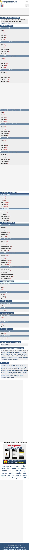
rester (8, 355)
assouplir (24, 367)
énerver (20, 357)
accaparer (19, 373)
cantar (19, 470)
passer (14, 350)
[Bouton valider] (27, 6)
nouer (8, 377)
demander (24, 354)
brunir (14, 373)
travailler (19, 350)
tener (12, 466)
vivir (13, 475)
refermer (14, 370)
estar (23, 478)
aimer (6, 350)
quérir (12, 377)
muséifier (3, 377)
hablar (23, 468)
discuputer (5, 359)
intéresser (18, 352)
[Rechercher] (14, 5)
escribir (3, 475)
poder (18, 478)
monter (15, 357)
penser (8, 352)
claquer (25, 370)
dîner (25, 355)
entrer (21, 355)
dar (13, 470)
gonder (21, 375)
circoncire (18, 367)
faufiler (9, 365)
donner (4, 352)
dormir (17, 466)
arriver (12, 352)
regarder (8, 354)
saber (9, 478)
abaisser (3, 370)
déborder (9, 373)
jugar (24, 470)
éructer (3, 344)
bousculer (24, 372)
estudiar (19, 473)
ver (19, 468)
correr (9, 470)
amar (25, 475)
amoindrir (3, 372)
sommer (25, 373)
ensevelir (3, 365)
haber (23, 466)
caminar (4, 473)
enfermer (25, 357)
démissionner (9, 368)
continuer (25, 350)
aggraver (3, 373)
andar (17, 475)
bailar (7, 466)
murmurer (19, 370)
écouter (4, 355)
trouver (3, 354)
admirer (17, 355)
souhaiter (13, 354)
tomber (10, 359)
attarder (15, 372)
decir (9, 468)
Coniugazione (22, 544)
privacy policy (18, 549)
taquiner (23, 368)
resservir (18, 365)
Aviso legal (15, 547)
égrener (3, 375)
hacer (4, 471)
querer (4, 478)
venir (3, 468)
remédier (9, 372)
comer (11, 473)
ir (20, 475)
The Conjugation (14, 544)
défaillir (13, 365)
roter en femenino (5, 23)
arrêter (23, 352)
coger (3, 466)
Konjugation (11, 545)
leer (13, 478)
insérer (11, 375)
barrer (23, 365)
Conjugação (18, 545)
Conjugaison (6, 544)
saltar (14, 468)
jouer (10, 350)
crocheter (8, 367)
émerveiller (17, 368)
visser (19, 372)
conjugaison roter (9, 442)
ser (24, 473)
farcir (7, 375)
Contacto (24, 549)
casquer (16, 375)
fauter (13, 367)
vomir (6, 344)
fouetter (3, 368)
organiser (3, 357)
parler (2, 350)
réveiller (19, 354)
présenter (15, 359)
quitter (12, 355)
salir (9, 475)
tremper (3, 367)
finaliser (9, 370)
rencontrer (10, 357)
